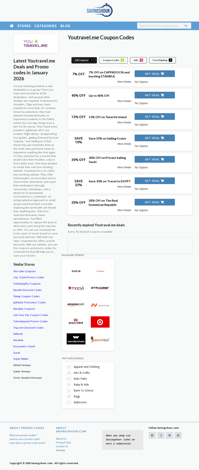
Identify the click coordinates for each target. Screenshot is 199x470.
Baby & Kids (77, 384)
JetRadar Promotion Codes (29, 302)
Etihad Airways (22, 365)
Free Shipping (162, 60)
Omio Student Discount (27, 377)
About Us (61, 438)
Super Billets (20, 358)
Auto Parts (76, 378)
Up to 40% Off (99, 95)
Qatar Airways (21, 371)
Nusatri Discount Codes (27, 290)
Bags (73, 396)
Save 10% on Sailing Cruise (107, 138)
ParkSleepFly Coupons (27, 283)
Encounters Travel (24, 346)
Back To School (79, 390)
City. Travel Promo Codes (28, 277)
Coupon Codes (113, 60)
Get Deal (154, 73)
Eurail (16, 352)
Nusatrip (18, 340)
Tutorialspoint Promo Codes (30, 321)
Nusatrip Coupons (24, 308)
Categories (45, 26)
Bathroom (76, 402)
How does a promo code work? (27, 443)
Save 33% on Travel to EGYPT (110, 181)
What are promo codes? (23, 435)
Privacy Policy (63, 442)
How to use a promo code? (25, 439)
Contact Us (62, 446)
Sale (138, 60)
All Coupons (84, 60)
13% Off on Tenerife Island (108, 117)
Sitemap (60, 450)
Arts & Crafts (78, 372)
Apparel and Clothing (82, 366)
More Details (124, 81)
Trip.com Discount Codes (28, 327)
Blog (65, 26)
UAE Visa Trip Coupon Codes (30, 315)
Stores (24, 26)
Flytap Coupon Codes (26, 296)
